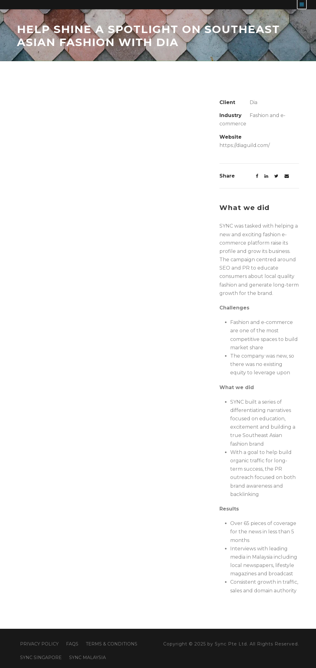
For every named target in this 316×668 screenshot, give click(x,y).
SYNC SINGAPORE (41, 657)
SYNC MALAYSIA (87, 657)
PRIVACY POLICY (39, 644)
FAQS (72, 644)
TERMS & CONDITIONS (111, 644)
